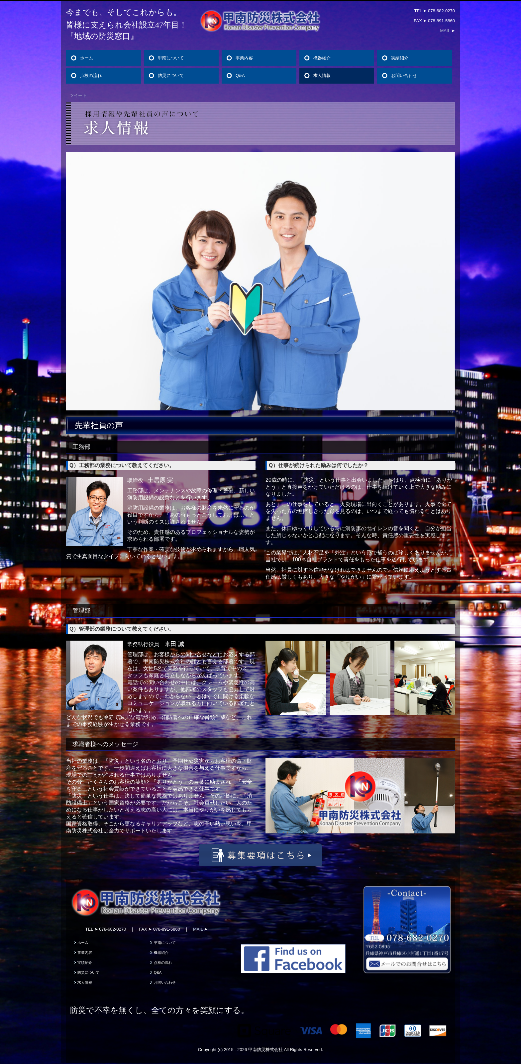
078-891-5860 (441, 20)
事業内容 (244, 57)
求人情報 (322, 75)
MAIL (445, 30)
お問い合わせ (404, 75)
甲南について (171, 57)
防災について (171, 75)
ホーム (86, 57)
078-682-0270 (441, 10)
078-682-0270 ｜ (119, 929)
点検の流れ (91, 75)
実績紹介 (399, 57)
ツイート (78, 95)
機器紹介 (322, 57)
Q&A (240, 75)
